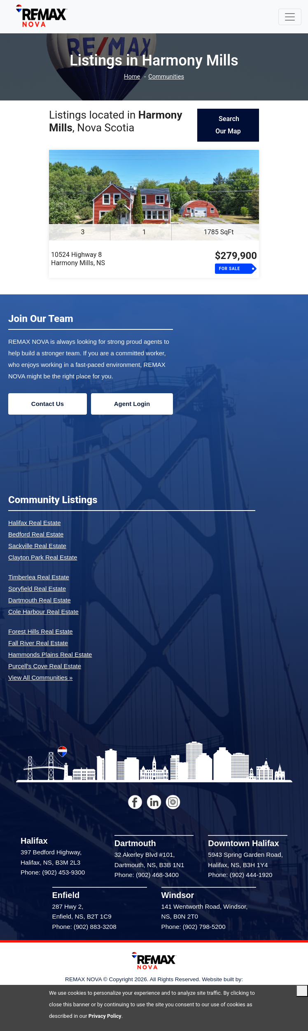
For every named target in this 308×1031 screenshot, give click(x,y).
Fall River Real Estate (38, 642)
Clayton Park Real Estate (42, 557)
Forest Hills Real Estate (40, 631)
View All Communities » (40, 677)
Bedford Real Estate (35, 534)
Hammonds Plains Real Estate (50, 654)
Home (131, 77)
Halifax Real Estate (34, 522)
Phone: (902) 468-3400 (146, 874)
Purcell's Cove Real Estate (44, 665)
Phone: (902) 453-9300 (53, 872)
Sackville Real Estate (37, 545)
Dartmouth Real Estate (39, 600)
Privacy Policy (105, 1016)
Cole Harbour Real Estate (43, 611)
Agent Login (132, 403)
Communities (166, 77)
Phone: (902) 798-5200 (193, 926)
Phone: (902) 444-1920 (240, 874)
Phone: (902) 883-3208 (84, 926)
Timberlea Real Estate (38, 577)
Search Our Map (227, 125)
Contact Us (47, 403)
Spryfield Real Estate (37, 588)
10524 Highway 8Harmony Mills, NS (78, 259)
